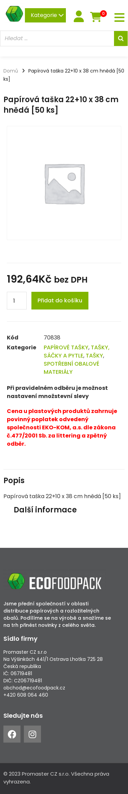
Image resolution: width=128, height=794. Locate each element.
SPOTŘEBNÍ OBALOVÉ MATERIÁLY (71, 368)
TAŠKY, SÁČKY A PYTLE (77, 352)
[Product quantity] (17, 300)
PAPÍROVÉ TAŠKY (66, 347)
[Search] (121, 38)
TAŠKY (94, 356)
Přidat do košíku (60, 300)
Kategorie (47, 15)
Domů (10, 70)
